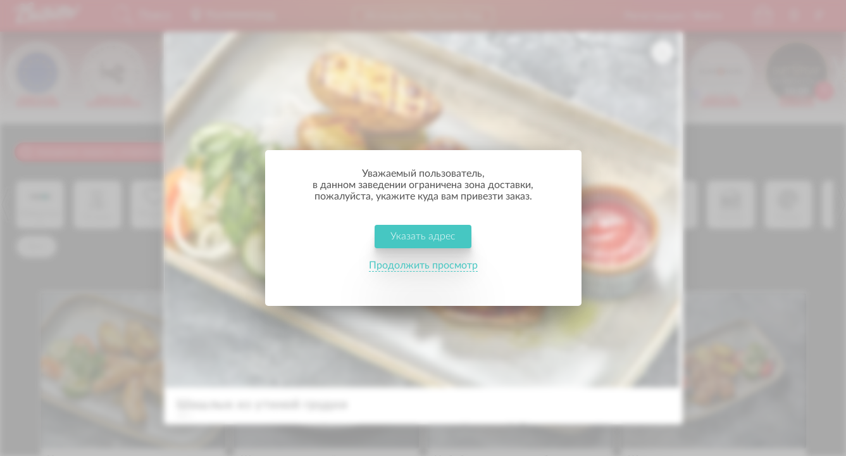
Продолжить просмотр (423, 275)
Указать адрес (423, 246)
